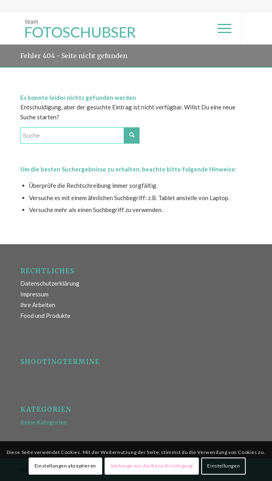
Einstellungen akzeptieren (65, 466)
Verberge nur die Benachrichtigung (152, 466)
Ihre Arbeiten (37, 304)
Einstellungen (223, 466)
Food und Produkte (45, 315)
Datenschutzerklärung (50, 283)
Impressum (34, 294)
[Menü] (220, 28)
